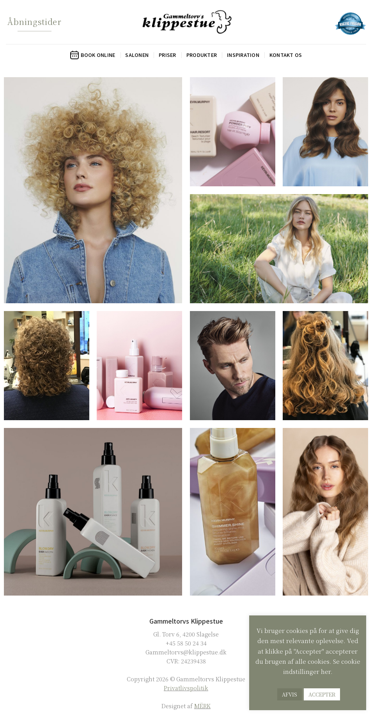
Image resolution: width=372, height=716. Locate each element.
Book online (92, 55)
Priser (167, 54)
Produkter (201, 54)
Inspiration (243, 54)
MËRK (202, 706)
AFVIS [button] (289, 694)
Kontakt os (285, 54)
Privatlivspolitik (186, 688)
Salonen (137, 54)
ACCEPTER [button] (321, 694)
